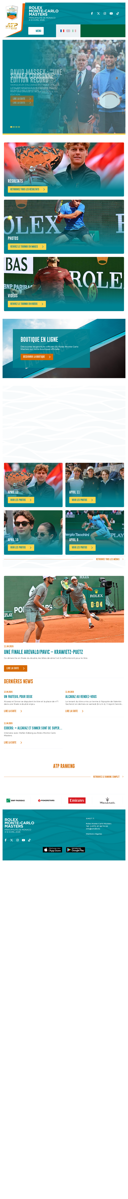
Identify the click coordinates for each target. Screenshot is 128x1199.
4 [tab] (19, 127)
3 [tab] (16, 127)
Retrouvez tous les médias (108, 579)
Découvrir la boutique (34, 368)
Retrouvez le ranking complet (106, 796)
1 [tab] (11, 127)
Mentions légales (94, 854)
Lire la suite (13, 688)
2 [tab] (14, 127)
